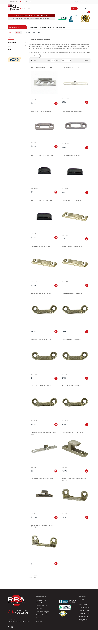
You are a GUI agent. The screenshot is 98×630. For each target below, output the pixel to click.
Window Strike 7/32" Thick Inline (71, 200)
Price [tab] (9, 46)
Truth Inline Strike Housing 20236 (72, 111)
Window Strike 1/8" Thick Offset (71, 386)
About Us (38, 618)
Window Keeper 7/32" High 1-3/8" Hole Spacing (42, 526)
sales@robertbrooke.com (30, 2)
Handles (18, 32)
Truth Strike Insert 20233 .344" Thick (42, 155)
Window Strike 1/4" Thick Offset (71, 339)
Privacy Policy (83, 620)
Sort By (58, 60)
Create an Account (86, 2)
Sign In (76, 2)
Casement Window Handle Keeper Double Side (43, 433)
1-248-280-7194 (14, 2)
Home (9, 32)
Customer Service (84, 610)
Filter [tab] (10, 37)
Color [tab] (9, 49)
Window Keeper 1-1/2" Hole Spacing (72, 432)
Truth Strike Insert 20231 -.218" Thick (42, 200)
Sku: (32, 99)
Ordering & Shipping (84, 613)
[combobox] (46, 8)
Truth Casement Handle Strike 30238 (42, 67)
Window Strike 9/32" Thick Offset (41, 339)
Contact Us (39, 621)
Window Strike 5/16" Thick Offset (41, 293)
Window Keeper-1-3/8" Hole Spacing (42, 479)
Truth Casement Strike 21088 (70, 67)
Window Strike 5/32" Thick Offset (41, 386)
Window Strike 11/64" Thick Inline (72, 246)
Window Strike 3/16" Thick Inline (41, 246)
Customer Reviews (41, 615)
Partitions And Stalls (41, 605)
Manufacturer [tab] (12, 42)
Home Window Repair (42, 612)
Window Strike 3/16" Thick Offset (72, 293)
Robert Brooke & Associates (41, 601)
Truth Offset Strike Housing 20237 (41, 111)
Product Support (83, 616)
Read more (35, 56)
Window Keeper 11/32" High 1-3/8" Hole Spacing (74, 479)
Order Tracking (83, 604)
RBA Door (39, 608)
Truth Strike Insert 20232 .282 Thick (72, 155)
